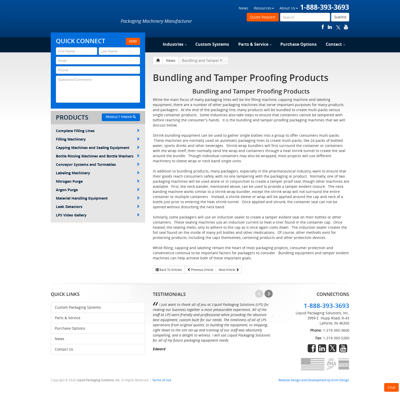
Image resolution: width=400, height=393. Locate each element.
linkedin (330, 27)
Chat (391, 387)
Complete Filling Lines (98, 130)
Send (133, 41)
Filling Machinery (98, 139)
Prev (259, 294)
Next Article (229, 270)
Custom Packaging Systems (78, 307)
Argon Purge (98, 189)
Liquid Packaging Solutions (85, 17)
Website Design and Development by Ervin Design (313, 380)
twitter (338, 27)
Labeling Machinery (98, 172)
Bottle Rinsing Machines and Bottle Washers (98, 156)
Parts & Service (255, 44)
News (243, 8)
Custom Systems (212, 44)
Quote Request (263, 17)
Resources (264, 8)
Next (269, 294)
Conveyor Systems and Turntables (98, 164)
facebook (323, 27)
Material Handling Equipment (98, 198)
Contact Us (64, 349)
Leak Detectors (98, 206)
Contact (335, 44)
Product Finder (121, 117)
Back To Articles (169, 270)
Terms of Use (161, 380)
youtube (346, 27)
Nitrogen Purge (98, 181)
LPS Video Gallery (98, 215)
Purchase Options (298, 44)
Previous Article (200, 270)
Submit (340, 17)
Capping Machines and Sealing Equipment (98, 147)
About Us (289, 8)
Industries (175, 44)
